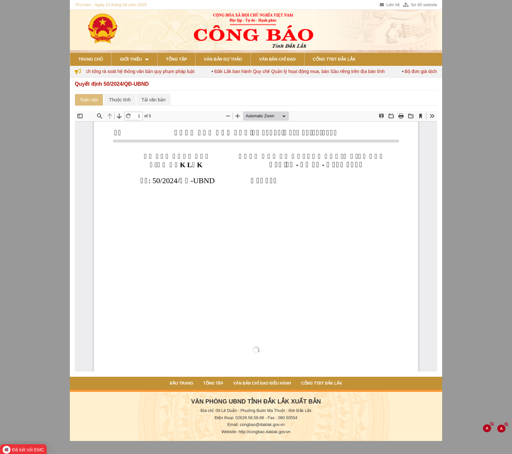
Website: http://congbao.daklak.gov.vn (256, 432)
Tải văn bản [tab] (153, 99)
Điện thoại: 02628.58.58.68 (239, 418)
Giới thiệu (131, 59)
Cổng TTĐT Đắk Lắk (334, 59)
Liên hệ (390, 5)
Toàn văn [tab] (89, 99)
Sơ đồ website (420, 5)
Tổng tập (176, 59)
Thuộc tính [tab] (120, 99)
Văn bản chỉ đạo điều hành (262, 383)
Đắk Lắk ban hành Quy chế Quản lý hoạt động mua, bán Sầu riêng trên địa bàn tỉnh (309, 71)
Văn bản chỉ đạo (277, 59)
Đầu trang (181, 383)
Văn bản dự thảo (223, 59)
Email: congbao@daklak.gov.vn (256, 424)
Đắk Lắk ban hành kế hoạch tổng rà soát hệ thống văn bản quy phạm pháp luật (123, 71)
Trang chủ (90, 59)
